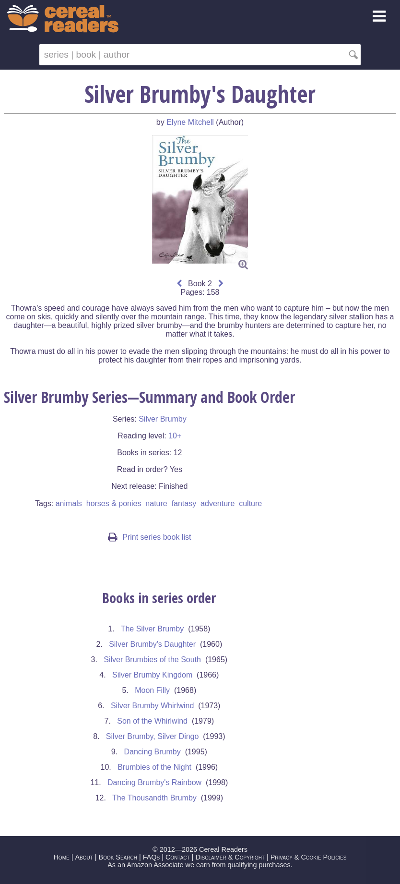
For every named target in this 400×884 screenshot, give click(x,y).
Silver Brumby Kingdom (152, 675)
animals (69, 503)
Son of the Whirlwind (152, 721)
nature (156, 503)
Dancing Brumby (152, 752)
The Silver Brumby (152, 629)
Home (61, 857)
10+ (174, 436)
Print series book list (149, 537)
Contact (177, 857)
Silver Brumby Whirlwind (152, 706)
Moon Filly (152, 690)
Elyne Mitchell (190, 122)
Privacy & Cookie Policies (309, 857)
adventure (217, 503)
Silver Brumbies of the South (152, 659)
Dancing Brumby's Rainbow (154, 782)
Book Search (118, 857)
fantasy (184, 503)
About (84, 857)
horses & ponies (113, 503)
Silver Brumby (163, 419)
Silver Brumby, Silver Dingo (152, 736)
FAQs (151, 857)
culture (250, 503)
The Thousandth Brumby (154, 798)
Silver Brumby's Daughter (152, 644)
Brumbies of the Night (154, 767)
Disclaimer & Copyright (230, 857)
